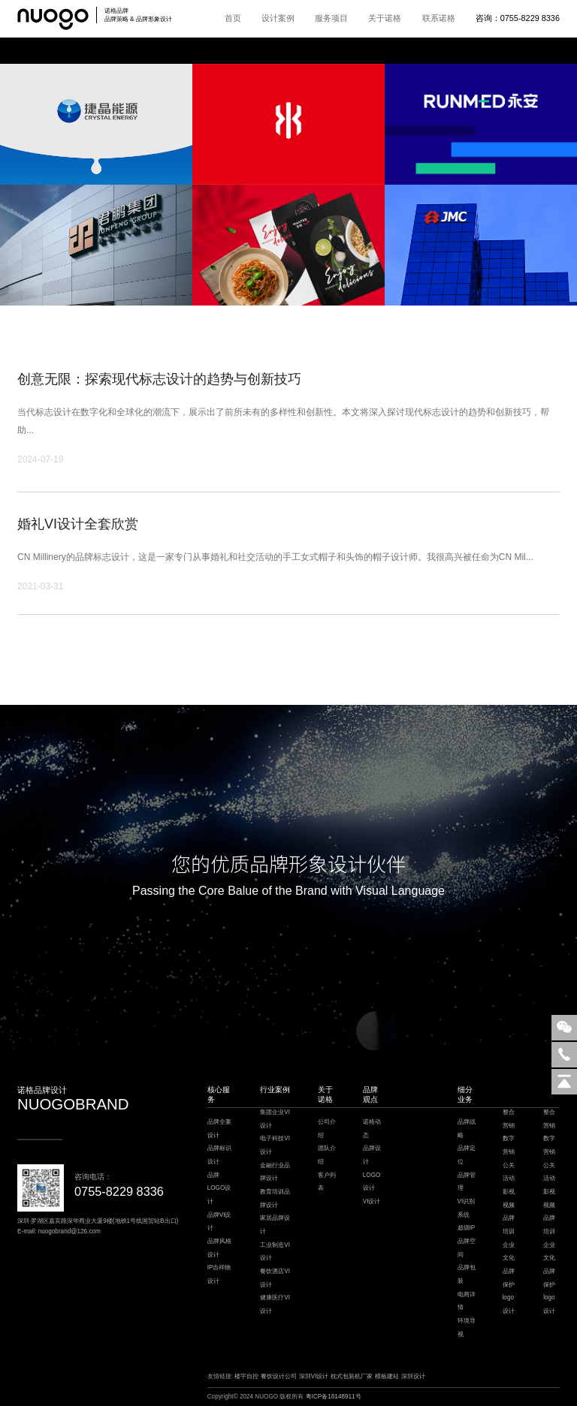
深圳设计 (413, 1376)
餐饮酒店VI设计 (275, 1278)
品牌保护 (509, 1278)
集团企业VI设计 (275, 1119)
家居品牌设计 (275, 1225)
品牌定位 (467, 1155)
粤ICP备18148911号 (333, 1396)
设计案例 (278, 18)
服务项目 (331, 18)
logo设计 (509, 1304)
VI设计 (372, 1201)
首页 (233, 18)
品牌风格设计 (219, 1248)
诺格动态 (372, 1128)
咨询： (518, 18)
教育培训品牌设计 (275, 1198)
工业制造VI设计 (275, 1252)
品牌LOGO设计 (219, 1188)
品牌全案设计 (219, 1128)
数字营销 (509, 1145)
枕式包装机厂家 (352, 1376)
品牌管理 (467, 1182)
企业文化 (509, 1252)
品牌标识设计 (219, 1155)
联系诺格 (438, 18)
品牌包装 (467, 1274)
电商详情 (467, 1301)
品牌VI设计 (219, 1222)
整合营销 (509, 1119)
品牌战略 (467, 1128)
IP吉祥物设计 (219, 1274)
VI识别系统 (467, 1208)
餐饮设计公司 (279, 1376)
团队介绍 (327, 1155)
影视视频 (509, 1198)
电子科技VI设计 (275, 1145)
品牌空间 (467, 1248)
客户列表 (327, 1182)
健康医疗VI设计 (275, 1304)
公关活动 (509, 1172)
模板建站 (387, 1376)
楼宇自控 (246, 1376)
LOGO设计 (372, 1182)
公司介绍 (327, 1128)
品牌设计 (372, 1155)
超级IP (467, 1227)
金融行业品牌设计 (275, 1172)
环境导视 (467, 1327)
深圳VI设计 (314, 1376)
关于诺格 (384, 18)
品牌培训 (509, 1225)
